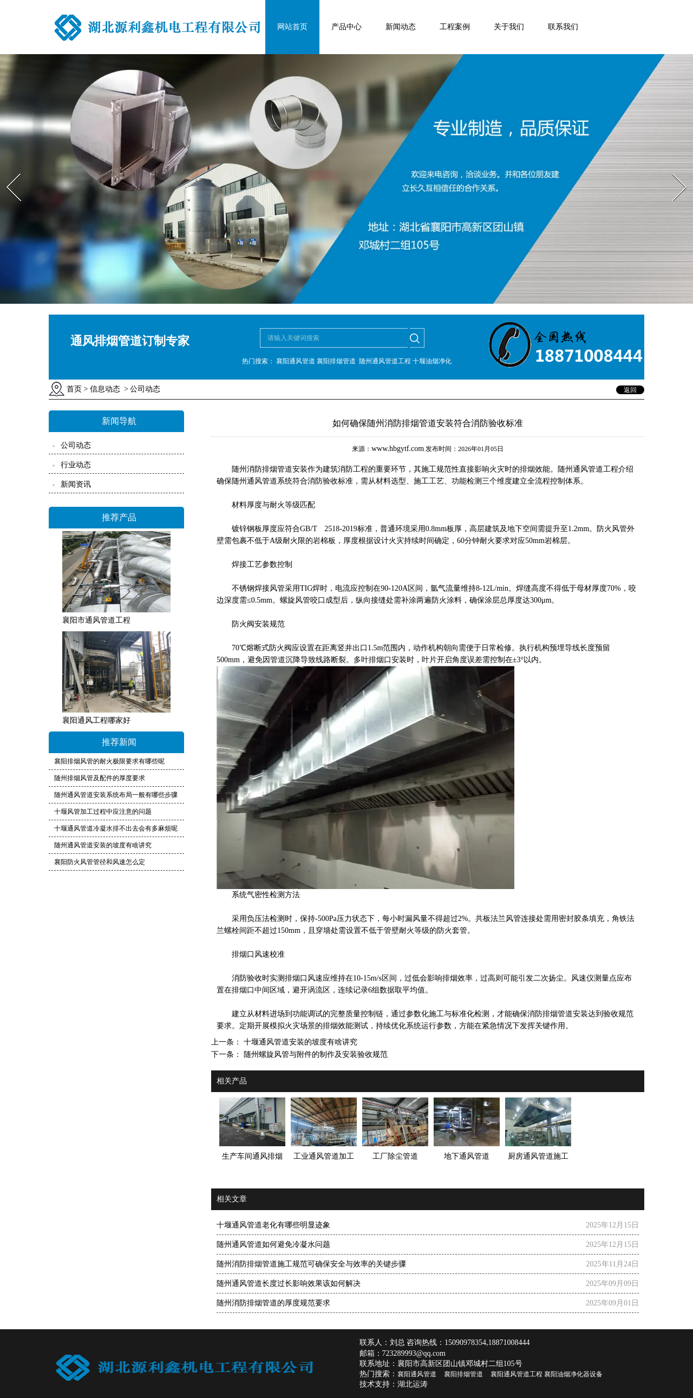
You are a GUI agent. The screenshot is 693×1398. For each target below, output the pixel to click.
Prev (7, 170)
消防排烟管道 (262, 469)
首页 (74, 389)
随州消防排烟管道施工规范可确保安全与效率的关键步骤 (311, 1264)
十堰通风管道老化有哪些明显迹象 (273, 1225)
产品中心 (346, 27)
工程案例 (455, 27)
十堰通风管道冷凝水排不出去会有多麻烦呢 (116, 828)
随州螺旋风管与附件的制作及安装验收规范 (314, 1054)
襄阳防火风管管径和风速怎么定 (99, 862)
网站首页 (292, 27)
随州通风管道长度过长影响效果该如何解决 (289, 1283)
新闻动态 (400, 27)
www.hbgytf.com (397, 449)
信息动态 (105, 389)
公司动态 (76, 445)
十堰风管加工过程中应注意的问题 (103, 811)
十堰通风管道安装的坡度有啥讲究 (299, 1042)
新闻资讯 (76, 484)
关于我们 (509, 27)
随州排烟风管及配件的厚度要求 (99, 778)
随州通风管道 (254, 481)
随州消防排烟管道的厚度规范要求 (273, 1303)
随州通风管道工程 (588, 469)
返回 (630, 390)
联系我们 (563, 27)
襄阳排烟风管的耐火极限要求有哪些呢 (109, 761)
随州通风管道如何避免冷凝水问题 (273, 1244)
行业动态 (76, 465)
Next (673, 170)
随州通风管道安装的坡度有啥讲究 (103, 845)
